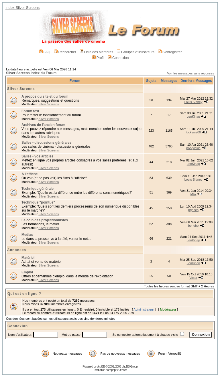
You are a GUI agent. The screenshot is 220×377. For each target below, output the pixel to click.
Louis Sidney (193, 102)
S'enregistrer (170, 52)
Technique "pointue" (38, 202)
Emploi (27, 272)
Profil (98, 58)
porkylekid (193, 148)
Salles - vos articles (37, 156)
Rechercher (65, 52)
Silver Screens (21, 89)
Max (193, 194)
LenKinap (193, 116)
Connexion (118, 58)
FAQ (44, 52)
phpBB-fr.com (119, 370)
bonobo (193, 225)
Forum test (30, 111)
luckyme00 (193, 132)
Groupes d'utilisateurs (135, 52)
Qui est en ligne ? (24, 294)
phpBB (101, 366)
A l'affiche (29, 174)
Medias (27, 235)
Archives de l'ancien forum (43, 125)
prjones (193, 210)
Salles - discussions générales (46, 143)
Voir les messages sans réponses (190, 73)
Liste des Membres (96, 52)
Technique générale (37, 189)
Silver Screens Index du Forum (31, 73)
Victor (193, 277)
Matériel (27, 258)
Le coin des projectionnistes (44, 220)
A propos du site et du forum (44, 96)
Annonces (16, 250)
